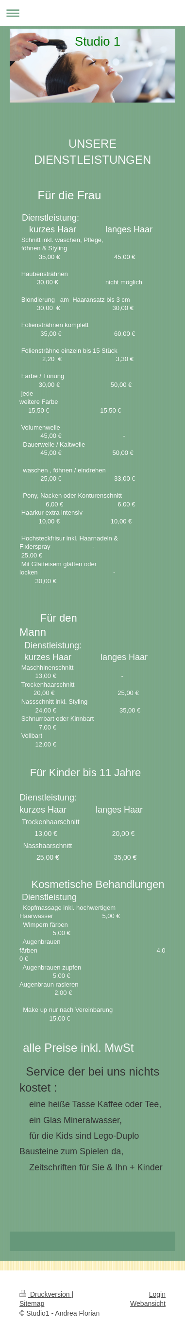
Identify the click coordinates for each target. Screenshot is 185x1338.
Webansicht (148, 1303)
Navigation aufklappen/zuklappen (92, 12)
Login (157, 1294)
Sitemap (31, 1303)
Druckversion (45, 1294)
